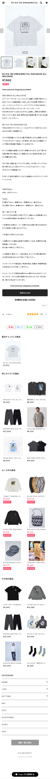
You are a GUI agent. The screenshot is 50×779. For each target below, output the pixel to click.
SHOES (5, 724)
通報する (45, 305)
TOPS (4, 689)
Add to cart (25, 293)
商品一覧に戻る (25, 742)
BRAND (5, 682)
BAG (3, 703)
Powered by (25, 757)
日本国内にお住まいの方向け (25, 300)
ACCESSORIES (8, 717)
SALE (4, 731)
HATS (4, 710)
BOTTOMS (6, 696)
